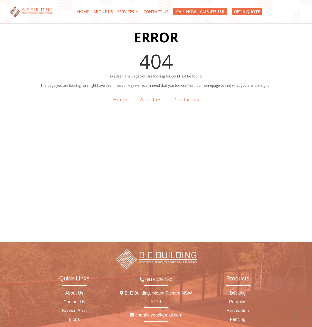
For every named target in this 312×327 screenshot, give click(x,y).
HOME (83, 12)
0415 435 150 (156, 323)
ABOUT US (103, 12)
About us (150, 99)
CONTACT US (156, 12)
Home (120, 99)
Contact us (187, 99)
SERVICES (125, 12)
